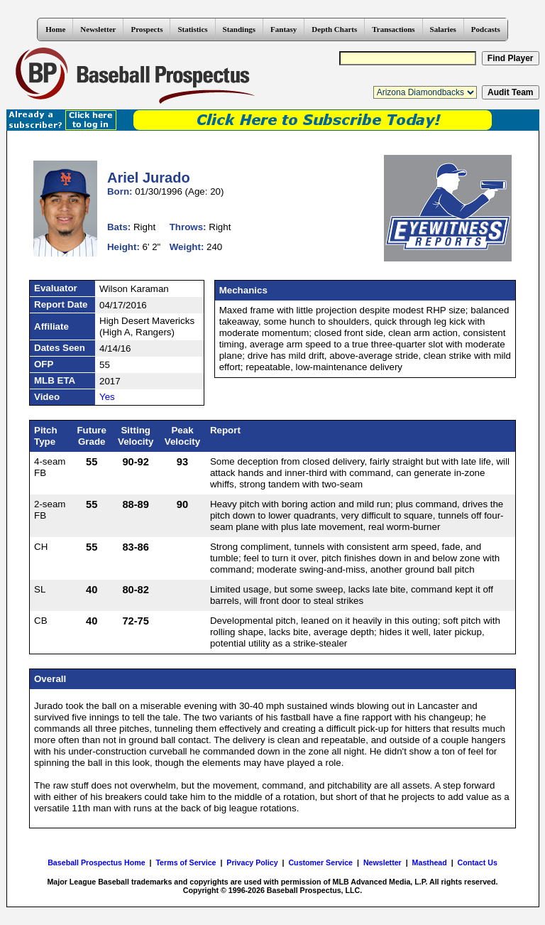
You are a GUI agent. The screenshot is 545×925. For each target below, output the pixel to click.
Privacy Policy (251, 862)
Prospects (147, 29)
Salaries (443, 29)
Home (55, 29)
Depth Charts (334, 29)
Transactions (393, 29)
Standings (239, 29)
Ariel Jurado (148, 177)
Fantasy (283, 29)
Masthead (429, 862)
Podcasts (485, 29)
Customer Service (320, 862)
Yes (107, 396)
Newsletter (98, 29)
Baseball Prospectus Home (96, 862)
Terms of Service (185, 862)
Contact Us (477, 862)
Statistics (192, 29)
